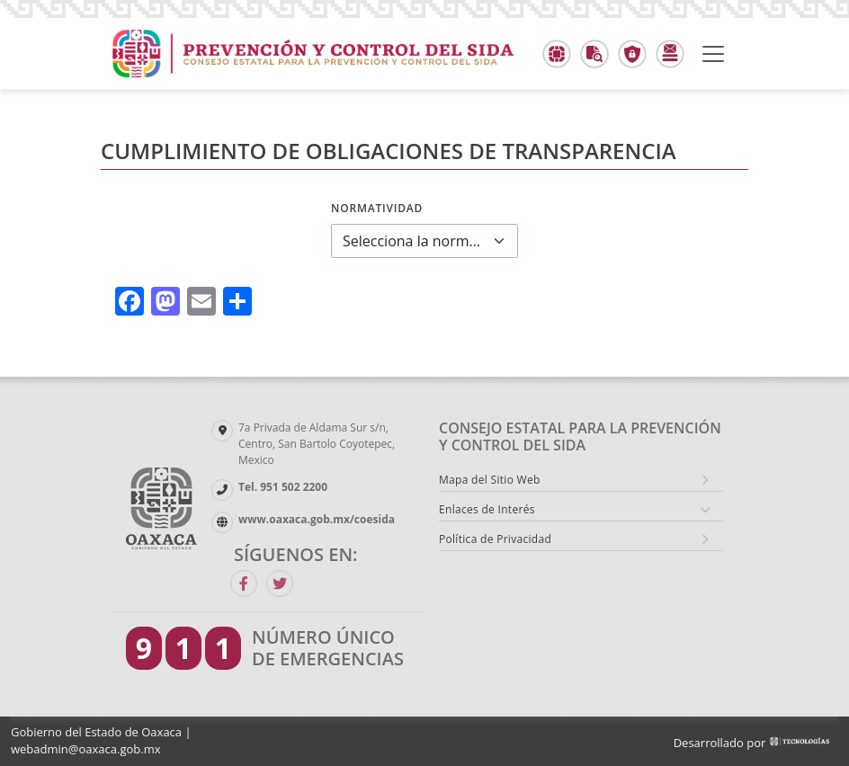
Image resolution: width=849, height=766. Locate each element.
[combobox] (424, 241)
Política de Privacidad (495, 539)
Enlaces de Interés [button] (487, 509)
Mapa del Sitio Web (490, 479)
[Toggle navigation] (713, 54)
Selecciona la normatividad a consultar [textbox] (414, 241)
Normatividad (377, 208)
